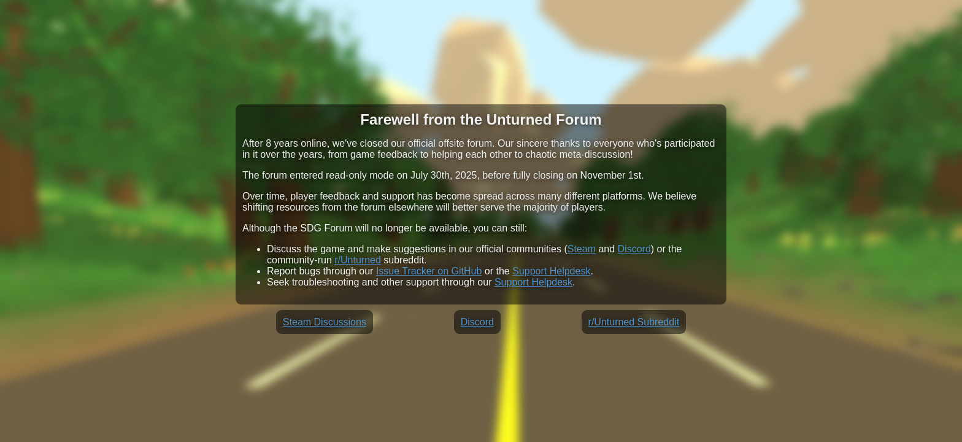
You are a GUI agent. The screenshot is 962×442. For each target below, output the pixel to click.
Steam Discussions (324, 322)
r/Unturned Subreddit (634, 322)
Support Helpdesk (551, 271)
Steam (582, 249)
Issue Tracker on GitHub (429, 271)
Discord (634, 249)
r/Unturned (357, 260)
